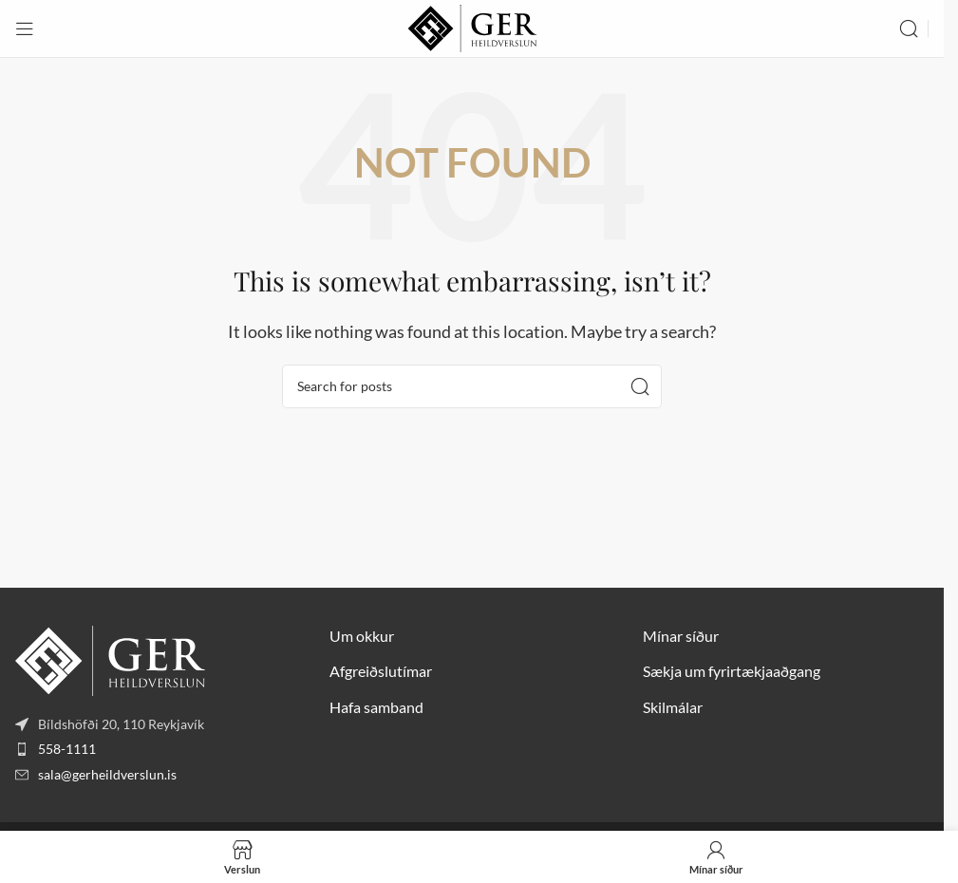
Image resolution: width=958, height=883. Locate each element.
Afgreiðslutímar (380, 671)
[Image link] (110, 658)
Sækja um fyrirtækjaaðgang (731, 671)
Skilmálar (673, 707)
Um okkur (361, 636)
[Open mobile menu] (25, 28)
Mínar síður (681, 636)
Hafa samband (376, 707)
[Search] (909, 28)
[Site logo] (472, 26)
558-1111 (67, 749)
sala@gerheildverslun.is (107, 774)
